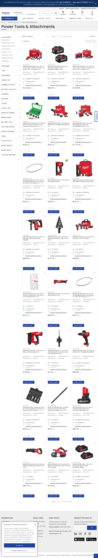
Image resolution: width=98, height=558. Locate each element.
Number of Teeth (8, 85)
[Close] (35, 524)
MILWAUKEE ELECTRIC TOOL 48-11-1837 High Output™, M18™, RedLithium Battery (83, 465)
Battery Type (6, 122)
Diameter (5, 94)
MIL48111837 (76, 462)
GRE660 (25, 121)
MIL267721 (26, 65)
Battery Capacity (8, 89)
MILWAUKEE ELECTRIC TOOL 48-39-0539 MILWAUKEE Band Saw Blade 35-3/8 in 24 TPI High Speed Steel (33, 181)
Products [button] (9, 18)
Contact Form (38, 536)
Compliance (5, 521)
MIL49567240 (52, 349)
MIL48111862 (52, 65)
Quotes (61, 8)
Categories (6, 37)
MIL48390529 (77, 292)
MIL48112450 (77, 406)
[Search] (49, 13)
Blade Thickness (8, 131)
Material (5, 99)
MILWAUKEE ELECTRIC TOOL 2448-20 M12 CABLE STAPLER (59, 180)
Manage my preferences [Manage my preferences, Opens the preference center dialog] (19, 550)
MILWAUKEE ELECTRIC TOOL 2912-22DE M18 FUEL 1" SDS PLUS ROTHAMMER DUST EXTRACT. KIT (83, 124)
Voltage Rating (8, 127)
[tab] (10, 37)
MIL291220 (26, 235)
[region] (19, 539)
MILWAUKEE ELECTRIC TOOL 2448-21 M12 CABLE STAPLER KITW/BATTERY (83, 180)
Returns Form (38, 533)
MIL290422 (51, 121)
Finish (3, 136)
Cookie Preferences (39, 555)
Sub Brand (5, 75)
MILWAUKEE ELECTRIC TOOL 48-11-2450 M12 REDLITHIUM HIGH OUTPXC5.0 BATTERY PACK (83, 409)
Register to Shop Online (88, 8)
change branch (31, 14)
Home (3, 22)
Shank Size (5, 80)
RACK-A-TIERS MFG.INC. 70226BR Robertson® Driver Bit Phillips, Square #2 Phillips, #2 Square (58, 409)
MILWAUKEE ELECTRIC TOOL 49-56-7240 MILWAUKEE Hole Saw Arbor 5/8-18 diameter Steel (58, 352)
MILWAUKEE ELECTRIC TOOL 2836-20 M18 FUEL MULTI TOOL (59, 294)
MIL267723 (76, 65)
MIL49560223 (27, 292)
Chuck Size (6, 108)
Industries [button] (60, 18)
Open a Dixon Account (72, 8)
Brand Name (6, 117)
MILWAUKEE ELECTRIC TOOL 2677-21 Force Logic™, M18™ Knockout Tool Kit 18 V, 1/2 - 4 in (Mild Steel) (34, 68)
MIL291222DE (77, 121)
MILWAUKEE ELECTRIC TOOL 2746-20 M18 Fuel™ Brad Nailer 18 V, (34, 351)
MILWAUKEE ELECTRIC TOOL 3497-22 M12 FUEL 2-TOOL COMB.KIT (84, 237)
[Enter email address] (80, 528)
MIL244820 (51, 178)
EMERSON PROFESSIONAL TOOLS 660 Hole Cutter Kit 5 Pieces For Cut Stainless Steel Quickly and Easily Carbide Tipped (34, 125)
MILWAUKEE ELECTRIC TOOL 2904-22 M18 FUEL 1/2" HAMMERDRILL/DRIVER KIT (59, 124)
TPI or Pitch (6, 141)
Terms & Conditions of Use (53, 555)
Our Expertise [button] (27, 18)
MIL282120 (26, 462)
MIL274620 (26, 349)
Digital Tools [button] (44, 18)
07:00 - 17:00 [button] (19, 14)
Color (4, 103)
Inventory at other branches (33, 85)
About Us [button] (89, 18)
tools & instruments (13, 22)
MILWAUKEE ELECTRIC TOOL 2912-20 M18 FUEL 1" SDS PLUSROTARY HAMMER (34, 238)
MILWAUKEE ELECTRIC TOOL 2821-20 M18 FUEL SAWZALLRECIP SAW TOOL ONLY (34, 465)
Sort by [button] (92, 36)
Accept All (19, 545)
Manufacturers (75, 18)
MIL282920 (51, 462)
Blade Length (6, 145)
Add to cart (29, 98)
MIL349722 (76, 235)
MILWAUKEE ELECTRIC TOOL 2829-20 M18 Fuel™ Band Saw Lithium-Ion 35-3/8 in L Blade (59, 465)
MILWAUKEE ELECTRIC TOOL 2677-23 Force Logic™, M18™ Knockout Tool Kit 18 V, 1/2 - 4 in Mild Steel (83, 68)
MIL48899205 (52, 235)
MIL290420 (76, 349)
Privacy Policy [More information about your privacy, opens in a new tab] (26, 541)
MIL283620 (51, 292)
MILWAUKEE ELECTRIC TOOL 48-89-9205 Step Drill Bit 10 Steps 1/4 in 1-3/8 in (58, 238)
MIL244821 (76, 178)
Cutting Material (8, 155)
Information (7, 518)
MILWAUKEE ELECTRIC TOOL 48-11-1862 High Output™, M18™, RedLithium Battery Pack (58, 68)
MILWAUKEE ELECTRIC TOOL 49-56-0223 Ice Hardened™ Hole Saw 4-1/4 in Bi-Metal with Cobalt (34, 295)
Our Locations (38, 531)
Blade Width (6, 150)
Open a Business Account (39, 522)
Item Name (5, 66)
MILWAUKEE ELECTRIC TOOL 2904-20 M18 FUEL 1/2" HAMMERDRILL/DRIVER (84, 351)
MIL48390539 (27, 178)
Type (3, 71)
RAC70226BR (52, 406)
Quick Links (38, 518)
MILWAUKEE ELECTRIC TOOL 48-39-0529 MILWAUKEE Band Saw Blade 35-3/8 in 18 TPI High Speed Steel (83, 295)
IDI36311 (25, 406)
